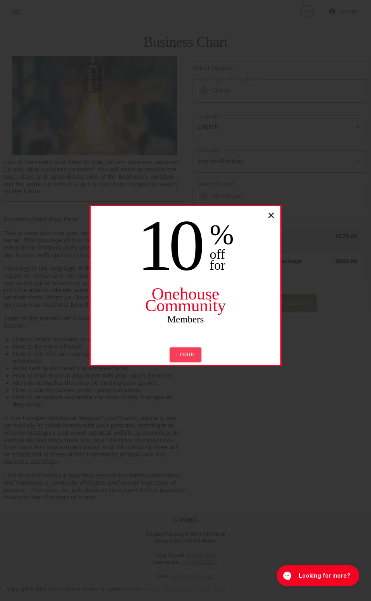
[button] (186, 354)
